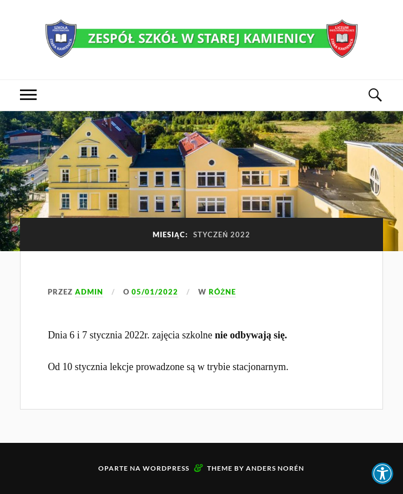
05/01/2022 (155, 291)
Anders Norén (275, 468)
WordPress (166, 468)
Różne (222, 291)
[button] (382, 473)
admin (89, 291)
